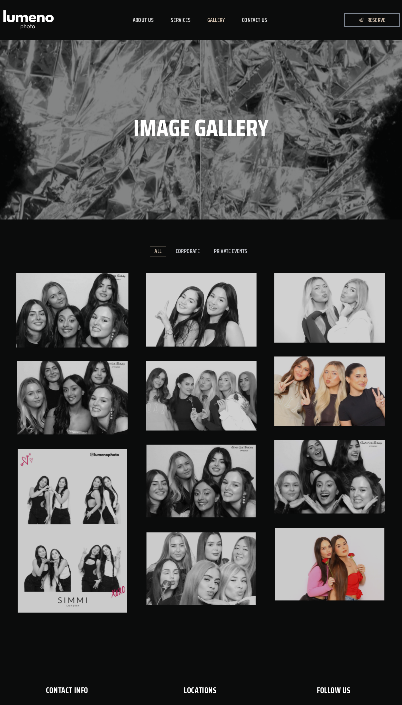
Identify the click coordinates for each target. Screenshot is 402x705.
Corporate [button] (188, 251)
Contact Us (255, 20)
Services (181, 20)
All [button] (157, 251)
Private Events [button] (231, 251)
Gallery (216, 20)
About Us (143, 20)
